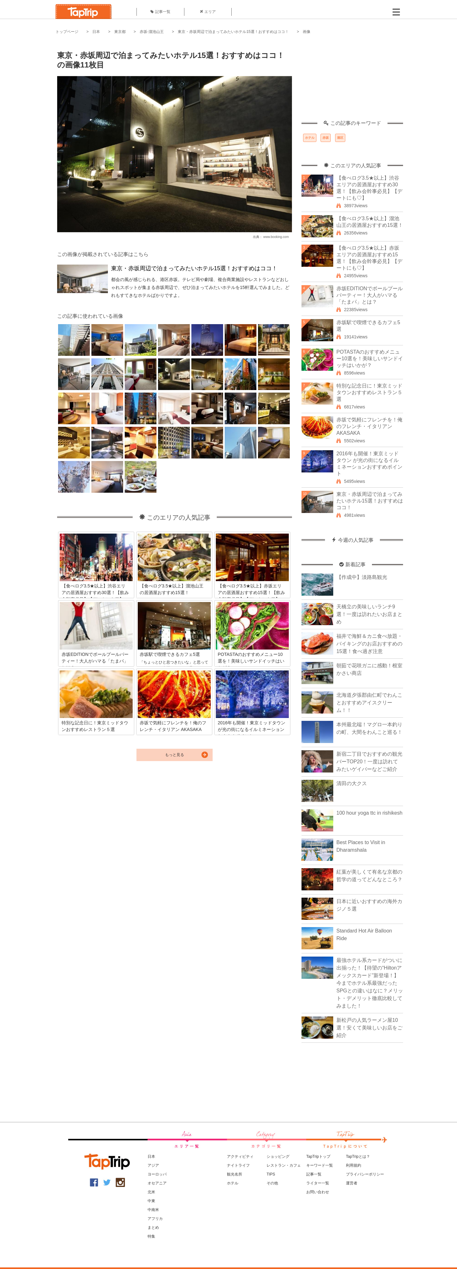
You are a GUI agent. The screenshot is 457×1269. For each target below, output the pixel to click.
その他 (272, 1183)
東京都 (120, 31)
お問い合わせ (317, 1192)
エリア (208, 12)
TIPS (271, 1174)
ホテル (310, 137)
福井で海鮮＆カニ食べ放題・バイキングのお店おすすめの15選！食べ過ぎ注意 (369, 643)
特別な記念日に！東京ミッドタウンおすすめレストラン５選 (369, 392)
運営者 (351, 1183)
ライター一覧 (317, 1183)
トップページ (67, 31)
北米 (151, 1192)
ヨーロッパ (157, 1174)
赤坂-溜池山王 (152, 31)
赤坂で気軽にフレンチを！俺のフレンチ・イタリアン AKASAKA (369, 426)
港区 (340, 137)
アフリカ (155, 1218)
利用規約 (353, 1165)
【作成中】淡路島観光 (361, 577)
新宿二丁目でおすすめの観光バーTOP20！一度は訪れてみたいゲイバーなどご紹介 (369, 761)
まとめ (153, 1227)
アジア (153, 1165)
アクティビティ (240, 1156)
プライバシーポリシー (365, 1174)
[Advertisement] (352, 80)
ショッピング (278, 1156)
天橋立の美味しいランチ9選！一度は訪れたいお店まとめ (369, 614)
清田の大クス (351, 783)
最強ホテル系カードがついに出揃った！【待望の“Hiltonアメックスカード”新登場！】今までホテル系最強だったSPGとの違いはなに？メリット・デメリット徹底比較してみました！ (369, 983)
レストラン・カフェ (284, 1165)
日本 (96, 31)
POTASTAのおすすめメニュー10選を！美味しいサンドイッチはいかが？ (369, 358)
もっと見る (174, 755)
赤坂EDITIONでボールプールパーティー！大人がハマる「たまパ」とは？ (369, 295)
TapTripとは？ (358, 1156)
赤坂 (325, 137)
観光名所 (234, 1174)
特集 (151, 1236)
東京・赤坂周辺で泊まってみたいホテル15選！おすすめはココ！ (233, 31)
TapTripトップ (318, 1156)
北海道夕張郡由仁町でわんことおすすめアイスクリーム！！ (369, 702)
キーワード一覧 (319, 1165)
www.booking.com (276, 237)
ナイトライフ (238, 1165)
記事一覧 (160, 12)
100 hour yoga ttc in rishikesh (369, 813)
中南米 (153, 1210)
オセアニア (157, 1183)
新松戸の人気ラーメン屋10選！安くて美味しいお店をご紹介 (369, 1027)
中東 (151, 1201)
